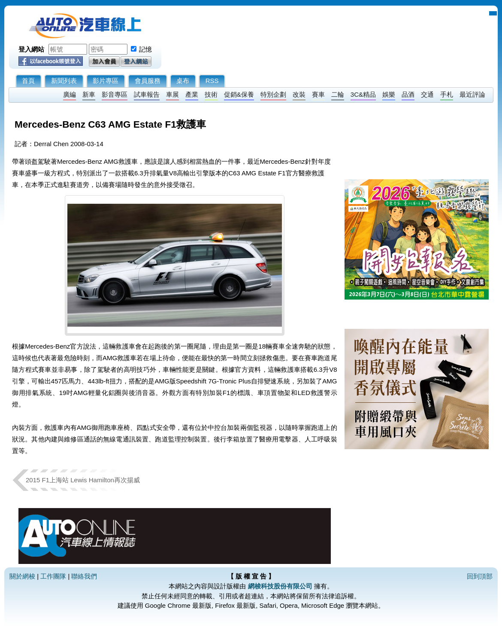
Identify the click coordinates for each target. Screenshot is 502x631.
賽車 (318, 94)
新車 (88, 94)
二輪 (337, 94)
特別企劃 (273, 94)
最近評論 (472, 94)
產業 (191, 94)
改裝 (299, 94)
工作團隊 (53, 576)
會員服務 (147, 80)
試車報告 (147, 94)
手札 (446, 94)
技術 (211, 94)
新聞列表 (64, 80)
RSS (212, 80)
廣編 (69, 94)
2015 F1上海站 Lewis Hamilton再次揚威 (83, 480)
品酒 (408, 94)
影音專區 (114, 94)
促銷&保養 (239, 94)
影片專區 (105, 80)
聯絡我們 (84, 576)
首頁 (28, 80)
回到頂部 (480, 576)
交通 (427, 94)
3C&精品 (363, 94)
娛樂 (388, 94)
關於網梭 (22, 576)
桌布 (182, 80)
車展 (172, 94)
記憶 (145, 49)
